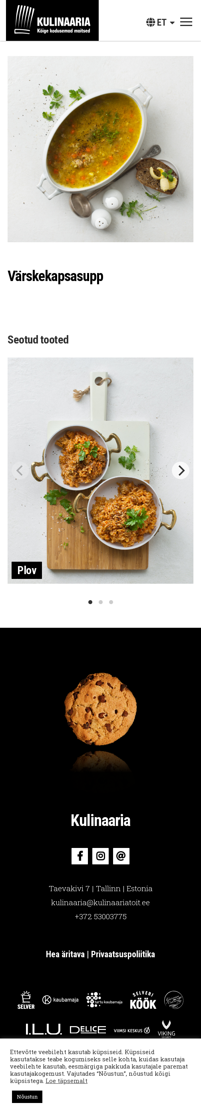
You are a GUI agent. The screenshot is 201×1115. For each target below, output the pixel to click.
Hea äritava (65, 954)
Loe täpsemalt (67, 1081)
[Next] (180, 470)
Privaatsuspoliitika (123, 954)
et (156, 22)
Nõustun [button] (27, 1096)
